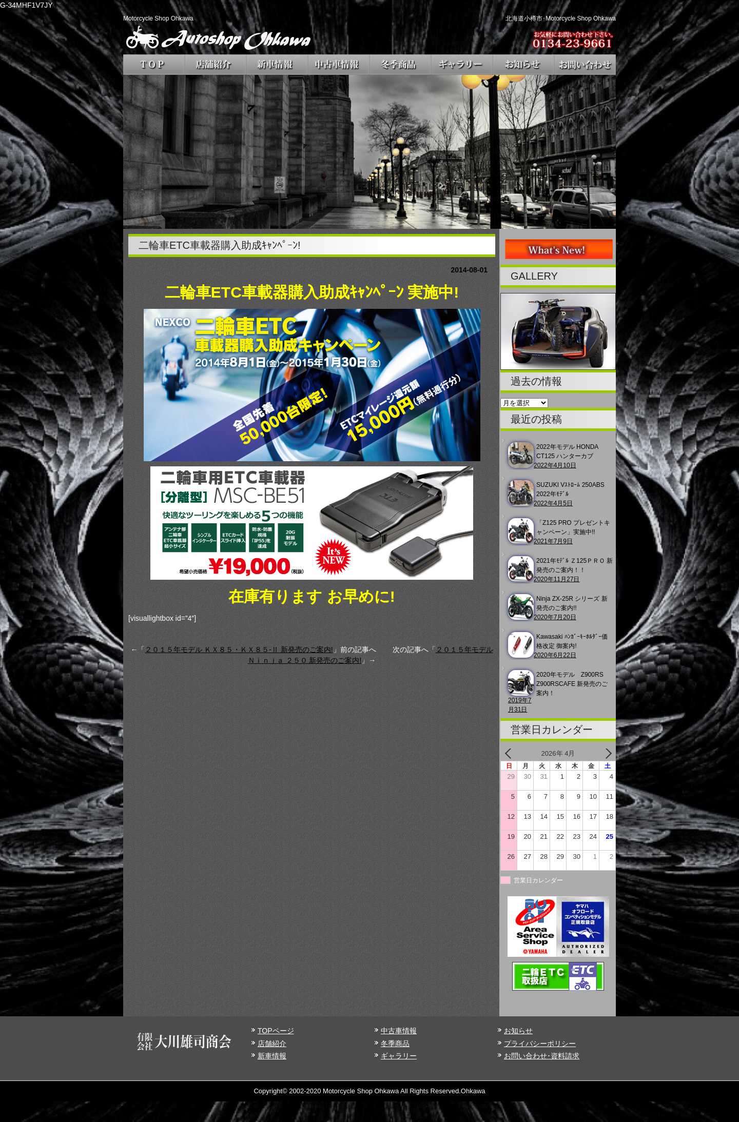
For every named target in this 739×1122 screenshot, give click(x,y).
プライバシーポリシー (540, 1043)
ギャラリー (399, 1056)
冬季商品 (395, 1043)
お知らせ (518, 1031)
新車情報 (272, 1056)
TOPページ (276, 1031)
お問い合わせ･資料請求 (541, 1056)
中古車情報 (399, 1031)
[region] (369, 152)
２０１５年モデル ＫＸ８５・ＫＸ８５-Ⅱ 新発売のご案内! (239, 649)
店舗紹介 (272, 1043)
